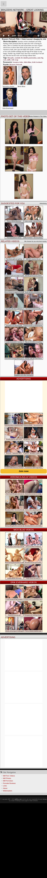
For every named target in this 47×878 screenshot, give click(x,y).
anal (38, 58)
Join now (24, 471)
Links (5, 786)
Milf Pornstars (8, 781)
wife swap (14, 60)
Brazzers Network (12, 10)
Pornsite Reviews (9, 783)
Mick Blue (27, 62)
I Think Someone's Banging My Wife (33, 39)
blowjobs (11, 58)
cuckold (17, 58)
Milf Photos (7, 778)
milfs (9, 60)
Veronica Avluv (18, 62)
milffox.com (18, 799)
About (5, 788)
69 (22, 58)
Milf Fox (23, 3)
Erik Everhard (37, 62)
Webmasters (7, 791)
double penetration (29, 58)
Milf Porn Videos (9, 776)
